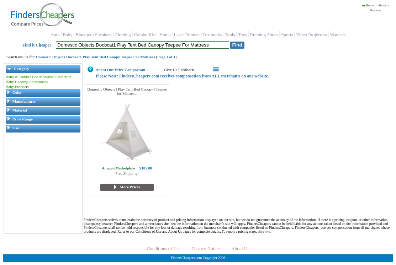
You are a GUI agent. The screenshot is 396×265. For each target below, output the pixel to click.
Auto (55, 34)
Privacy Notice (206, 248)
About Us (240, 248)
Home (368, 5)
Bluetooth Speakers (93, 34)
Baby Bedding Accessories (27, 82)
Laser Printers (187, 34)
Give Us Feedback (179, 69)
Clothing (123, 34)
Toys (242, 34)
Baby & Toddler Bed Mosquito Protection (39, 77)
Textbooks (212, 34)
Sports (287, 34)
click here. (264, 231)
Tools (230, 34)
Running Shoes (264, 34)
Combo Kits (145, 34)
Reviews (375, 10)
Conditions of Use (164, 248)
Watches (337, 34)
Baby (67, 34)
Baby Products (17, 87)
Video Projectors (311, 34)
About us (384, 5)
